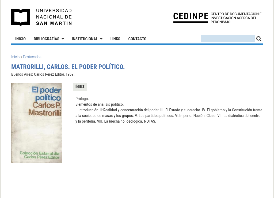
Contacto (137, 38)
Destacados (32, 56)
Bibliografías (46, 38)
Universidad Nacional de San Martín (41, 17)
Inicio (20, 38)
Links (115, 38)
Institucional (85, 38)
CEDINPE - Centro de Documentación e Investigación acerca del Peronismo (217, 17)
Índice (79, 87)
